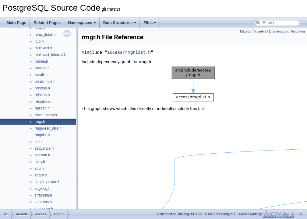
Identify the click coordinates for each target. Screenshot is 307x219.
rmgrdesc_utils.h (48, 128)
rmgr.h (40, 122)
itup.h (39, 41)
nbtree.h (41, 61)
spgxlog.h (42, 188)
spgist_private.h (47, 182)
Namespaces (82, 22)
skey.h (40, 162)
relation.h (42, 95)
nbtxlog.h (42, 68)
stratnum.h (43, 195)
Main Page (16, 22)
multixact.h (43, 48)
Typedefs (259, 31)
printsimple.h (45, 81)
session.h (42, 155)
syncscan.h (44, 209)
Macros (245, 31)
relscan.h (42, 108)
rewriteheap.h (46, 115)
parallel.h (42, 75)
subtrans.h (43, 202)
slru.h (39, 168)
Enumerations (279, 31)
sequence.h (44, 148)
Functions (298, 31)
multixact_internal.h (50, 55)
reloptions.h (44, 101)
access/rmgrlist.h (129, 52)
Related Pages (47, 22)
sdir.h (39, 142)
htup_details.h (46, 35)
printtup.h (42, 88)
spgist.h (41, 175)
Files (149, 22)
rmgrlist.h (42, 135)
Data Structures (119, 22)
